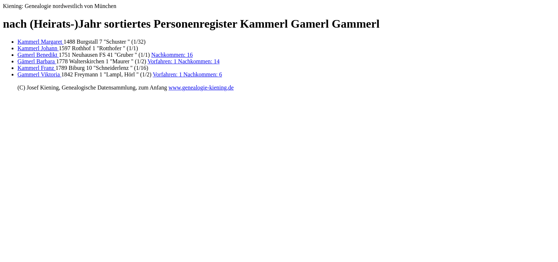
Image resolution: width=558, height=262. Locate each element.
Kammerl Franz (36, 68)
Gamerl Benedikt (38, 55)
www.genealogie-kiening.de (200, 87)
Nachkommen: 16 (172, 55)
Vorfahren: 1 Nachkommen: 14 (184, 61)
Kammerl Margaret (40, 42)
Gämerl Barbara (36, 61)
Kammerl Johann (38, 48)
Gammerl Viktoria (39, 74)
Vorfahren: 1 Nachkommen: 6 (187, 74)
